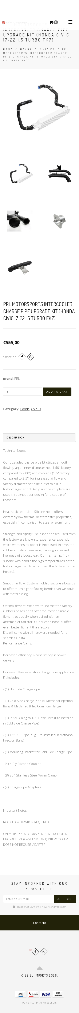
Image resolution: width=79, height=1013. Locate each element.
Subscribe (65, 899)
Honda (26, 49)
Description (16, 437)
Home (8, 49)
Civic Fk (47, 49)
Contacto (39, 923)
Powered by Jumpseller (39, 1002)
